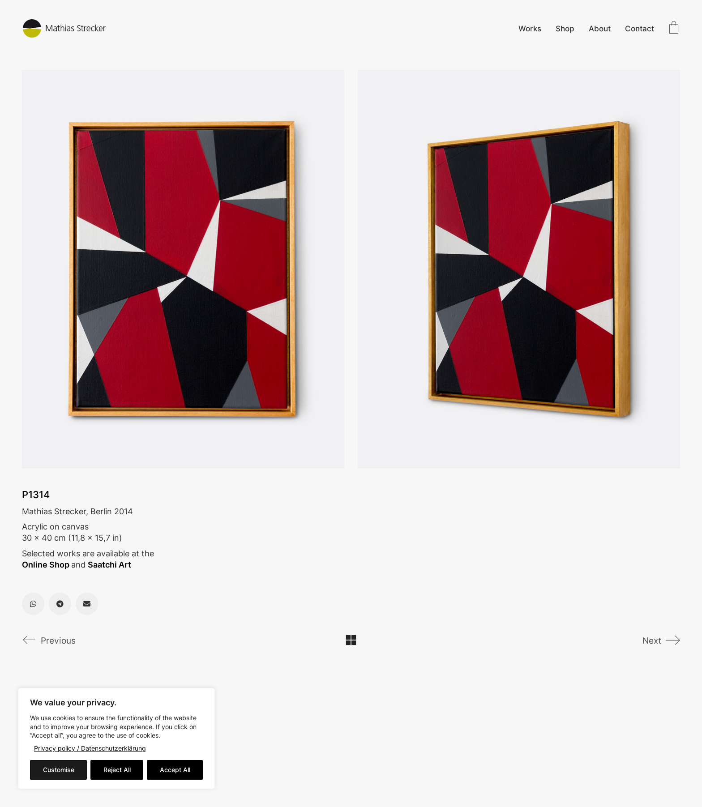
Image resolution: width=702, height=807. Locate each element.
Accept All (175, 769)
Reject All (117, 769)
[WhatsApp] (33, 604)
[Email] (87, 604)
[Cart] (674, 28)
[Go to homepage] (64, 28)
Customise (58, 769)
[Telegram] (60, 604)
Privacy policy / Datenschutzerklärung (90, 748)
